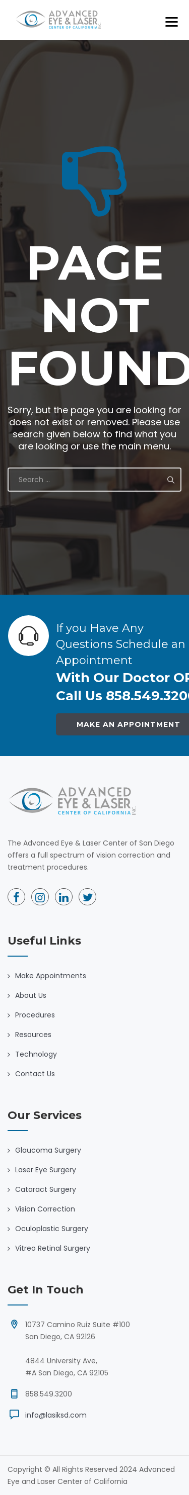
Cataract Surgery (45, 1189)
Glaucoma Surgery (48, 1150)
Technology (36, 1054)
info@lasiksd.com (56, 1415)
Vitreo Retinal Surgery (52, 1248)
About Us (30, 995)
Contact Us (35, 1074)
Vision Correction (45, 1209)
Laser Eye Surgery (45, 1170)
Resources (33, 1035)
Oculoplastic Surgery (51, 1229)
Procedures (35, 1015)
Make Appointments (50, 976)
